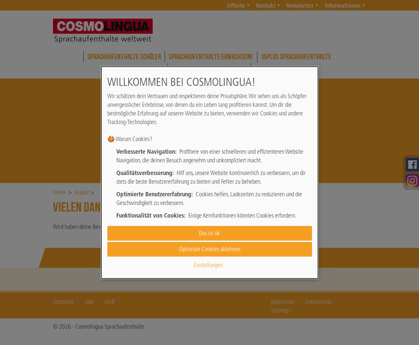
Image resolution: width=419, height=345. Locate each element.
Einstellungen (208, 265)
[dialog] (209, 173)
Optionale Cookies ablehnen (209, 249)
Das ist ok (209, 233)
